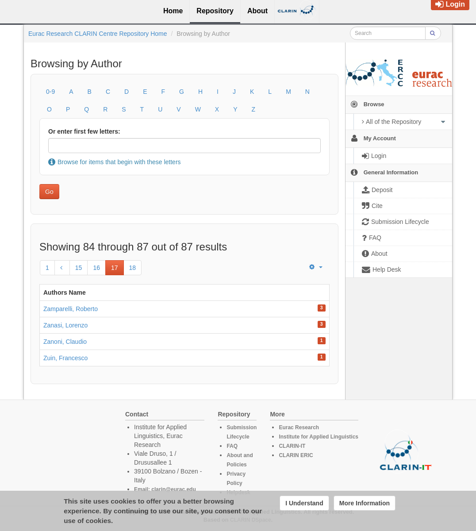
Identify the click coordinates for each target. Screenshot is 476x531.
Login (450, 4)
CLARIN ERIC (296, 455)
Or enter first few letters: (84, 131)
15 (78, 267)
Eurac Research (299, 427)
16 (96, 267)
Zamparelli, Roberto (70, 308)
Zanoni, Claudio (65, 341)
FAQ (232, 446)
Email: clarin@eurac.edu (165, 489)
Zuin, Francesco (65, 358)
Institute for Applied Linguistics (318, 437)
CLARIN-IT (292, 446)
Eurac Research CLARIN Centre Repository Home (97, 33)
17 (114, 267)
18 (132, 267)
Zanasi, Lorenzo (65, 325)
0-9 (50, 91)
